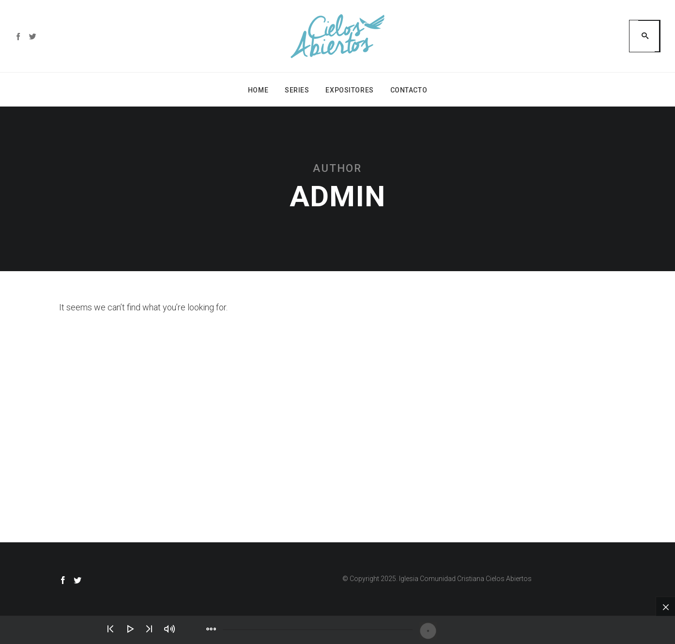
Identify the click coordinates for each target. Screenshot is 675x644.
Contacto (408, 90)
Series (297, 90)
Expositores (349, 90)
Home (258, 90)
